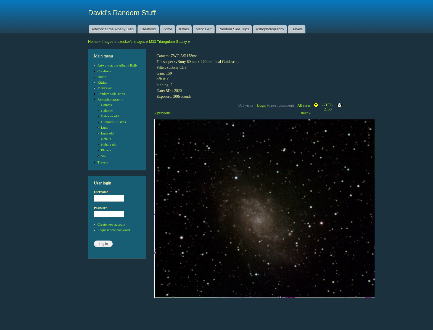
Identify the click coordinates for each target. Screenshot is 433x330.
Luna (104, 128)
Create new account (111, 224)
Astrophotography (270, 29)
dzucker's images (131, 41)
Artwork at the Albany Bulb (112, 29)
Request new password (113, 230)
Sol (103, 156)
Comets (106, 105)
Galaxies (107, 111)
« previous (162, 113)
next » (306, 113)
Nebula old (109, 145)
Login (261, 105)
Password (102, 208)
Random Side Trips (233, 29)
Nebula (106, 139)
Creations (148, 29)
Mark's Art (204, 29)
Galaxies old (110, 116)
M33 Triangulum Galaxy (168, 41)
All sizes (304, 105)
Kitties (184, 29)
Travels (297, 29)
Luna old (107, 133)
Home (167, 29)
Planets (106, 150)
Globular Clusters (113, 122)
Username (102, 192)
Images (107, 41)
